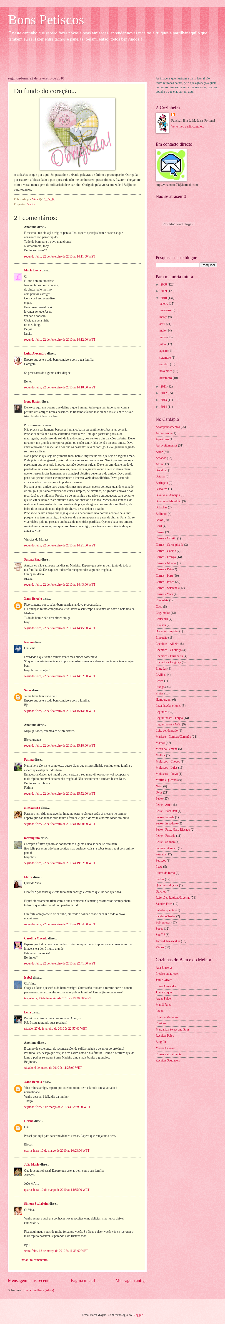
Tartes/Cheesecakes (168, 941)
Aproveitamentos (166, 445)
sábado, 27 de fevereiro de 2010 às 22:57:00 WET (55, 1028)
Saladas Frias (164, 904)
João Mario (32, 1164)
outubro (165, 364)
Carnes (160, 532)
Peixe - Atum (164, 804)
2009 (164, 291)
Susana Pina (32, 559)
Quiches (161, 891)
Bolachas (161, 507)
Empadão (162, 637)
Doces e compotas (167, 631)
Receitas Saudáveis (168, 1060)
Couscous (162, 619)
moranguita (32, 838)
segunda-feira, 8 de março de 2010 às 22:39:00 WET (57, 1107)
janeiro (164, 303)
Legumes (161, 712)
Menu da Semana (167, 749)
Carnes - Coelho (166, 551)
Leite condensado (167, 730)
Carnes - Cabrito (166, 538)
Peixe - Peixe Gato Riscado (173, 829)
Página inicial (83, 1280)
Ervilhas (161, 674)
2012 (164, 393)
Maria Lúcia (32, 270)
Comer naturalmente (168, 1054)
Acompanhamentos (168, 427)
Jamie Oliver (164, 980)
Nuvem (29, 642)
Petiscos (161, 860)
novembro (166, 371)
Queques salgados (167, 885)
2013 (164, 400)
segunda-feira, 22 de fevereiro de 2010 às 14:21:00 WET (59, 545)
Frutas (160, 693)
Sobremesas (163, 922)
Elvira (28, 877)
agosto (164, 350)
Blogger (137, 1315)
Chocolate (162, 600)
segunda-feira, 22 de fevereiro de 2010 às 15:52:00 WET (59, 793)
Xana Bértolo (33, 598)
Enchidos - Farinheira (169, 656)
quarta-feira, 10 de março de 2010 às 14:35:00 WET (56, 1189)
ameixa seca (32, 807)
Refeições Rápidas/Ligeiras (173, 897)
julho (163, 344)
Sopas (159, 928)
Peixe (159, 798)
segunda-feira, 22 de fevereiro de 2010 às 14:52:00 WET (59, 676)
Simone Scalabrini (36, 1203)
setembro (166, 357)
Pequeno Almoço (166, 848)
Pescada (161, 854)
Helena (28, 1121)
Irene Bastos (32, 401)
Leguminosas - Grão (168, 724)
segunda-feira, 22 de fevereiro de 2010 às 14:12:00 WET (59, 339)
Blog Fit (161, 1041)
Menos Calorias (165, 1048)
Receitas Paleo (165, 1035)
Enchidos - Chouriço (169, 650)
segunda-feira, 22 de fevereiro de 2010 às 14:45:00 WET (59, 628)
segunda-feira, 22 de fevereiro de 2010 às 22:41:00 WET (59, 963)
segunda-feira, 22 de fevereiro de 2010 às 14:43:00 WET (59, 584)
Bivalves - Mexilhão (168, 501)
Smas (27, 690)
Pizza (159, 866)
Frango (160, 687)
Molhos (160, 755)
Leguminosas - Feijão (169, 718)
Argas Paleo (163, 998)
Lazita (159, 1011)
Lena (27, 1012)
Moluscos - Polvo (167, 774)
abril (163, 324)
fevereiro (166, 310)
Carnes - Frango (166, 557)
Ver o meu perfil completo (187, 126)
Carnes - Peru (164, 575)
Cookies (161, 1023)
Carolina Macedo (35, 938)
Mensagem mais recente (29, 1280)
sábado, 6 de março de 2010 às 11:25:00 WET (53, 1067)
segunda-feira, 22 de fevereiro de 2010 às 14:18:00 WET (59, 387)
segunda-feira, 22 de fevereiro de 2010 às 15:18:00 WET (59, 745)
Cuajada (161, 625)
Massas (160, 743)
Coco (159, 606)
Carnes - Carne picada (169, 544)
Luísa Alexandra (166, 986)
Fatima (29, 759)
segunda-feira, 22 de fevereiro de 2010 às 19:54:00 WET (59, 924)
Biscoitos (161, 489)
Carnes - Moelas (166, 563)
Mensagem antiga (131, 1280)
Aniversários (164, 433)
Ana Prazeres (164, 967)
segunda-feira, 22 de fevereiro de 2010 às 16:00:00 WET (59, 824)
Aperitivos (162, 439)
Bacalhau (161, 470)
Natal (159, 786)
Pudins (160, 879)
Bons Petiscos (46, 19)
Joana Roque (164, 992)
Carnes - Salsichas (167, 588)
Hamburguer (163, 699)
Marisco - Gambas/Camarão (173, 736)
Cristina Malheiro (167, 1017)
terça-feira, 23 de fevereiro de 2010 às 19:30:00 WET (57, 998)
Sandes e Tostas (165, 916)
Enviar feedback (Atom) (39, 1290)
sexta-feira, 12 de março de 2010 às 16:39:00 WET (56, 1251)
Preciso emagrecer (167, 973)
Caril (159, 526)
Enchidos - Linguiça (168, 662)
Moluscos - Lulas (167, 767)
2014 (164, 406)
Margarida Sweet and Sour (172, 1029)
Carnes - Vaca (164, 594)
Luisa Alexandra (35, 353)
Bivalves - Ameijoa (168, 495)
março (164, 317)
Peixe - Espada (165, 817)
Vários (31, 204)
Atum (159, 464)
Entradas (161, 668)
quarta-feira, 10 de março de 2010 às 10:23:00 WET (56, 1150)
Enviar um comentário (34, 1260)
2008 (164, 284)
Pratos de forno (165, 873)
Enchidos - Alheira (167, 643)
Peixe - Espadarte (167, 823)
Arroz (159, 452)
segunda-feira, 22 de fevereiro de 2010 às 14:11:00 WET (59, 256)
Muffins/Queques (167, 780)
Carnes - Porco (165, 582)
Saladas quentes (166, 910)
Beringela (162, 483)
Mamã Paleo (163, 1004)
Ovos (159, 792)
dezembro (166, 378)
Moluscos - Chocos (168, 761)
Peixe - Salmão (165, 842)
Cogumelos (163, 613)
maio (163, 330)
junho (164, 337)
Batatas (160, 476)
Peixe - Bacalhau (166, 811)
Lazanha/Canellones (168, 705)
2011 (164, 386)
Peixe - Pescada (165, 835)
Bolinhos (161, 513)
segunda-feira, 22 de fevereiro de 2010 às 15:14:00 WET (59, 711)
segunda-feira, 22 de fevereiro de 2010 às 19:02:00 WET (59, 863)
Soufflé (160, 934)
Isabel (28, 977)
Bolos (159, 520)
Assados (161, 458)
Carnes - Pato (164, 569)
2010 (164, 298)
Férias (159, 681)
